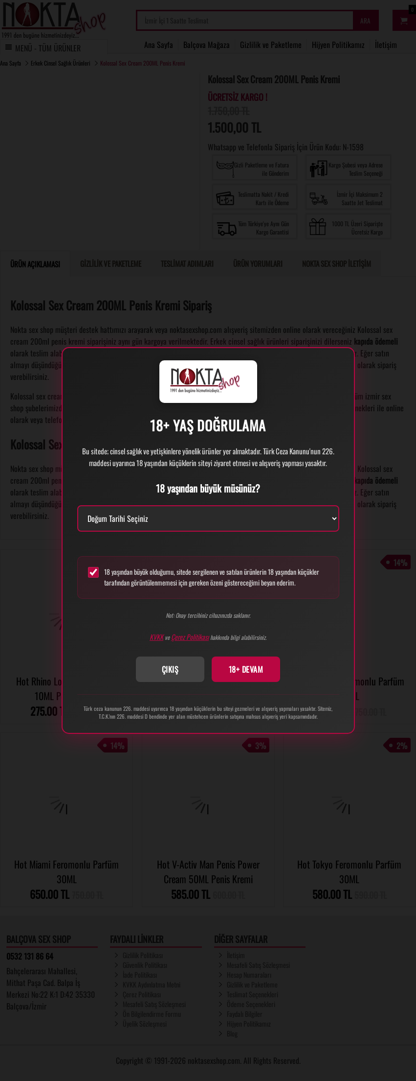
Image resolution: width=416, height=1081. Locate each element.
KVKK (156, 637)
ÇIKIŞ (170, 669)
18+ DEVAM (246, 669)
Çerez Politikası (190, 637)
